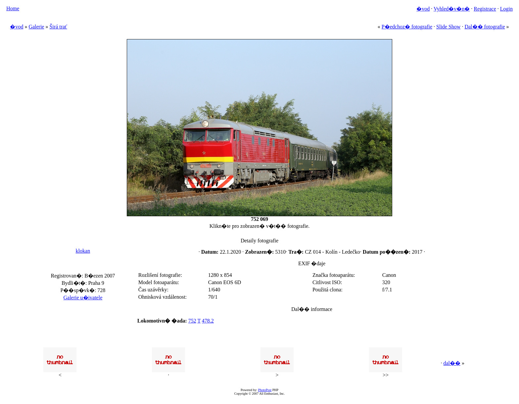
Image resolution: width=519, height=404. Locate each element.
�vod (423, 9)
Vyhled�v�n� (452, 9)
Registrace (485, 9)
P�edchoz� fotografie (407, 26)
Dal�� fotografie (484, 26)
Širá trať (58, 26)
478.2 (208, 321)
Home (12, 8)
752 (192, 321)
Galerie (36, 26)
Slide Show (448, 26)
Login (506, 9)
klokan (83, 251)
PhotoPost (265, 390)
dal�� (451, 363)
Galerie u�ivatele (83, 297)
